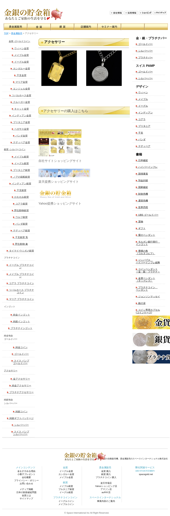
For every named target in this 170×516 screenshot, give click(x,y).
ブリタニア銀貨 (20, 170)
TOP (6, 33)
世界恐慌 (142, 207)
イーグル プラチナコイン (20, 266)
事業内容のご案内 (106, 501)
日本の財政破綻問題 (26, 492)
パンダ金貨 (20, 135)
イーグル (142, 105)
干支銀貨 (20, 190)
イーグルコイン (66, 501)
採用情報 (131, 13)
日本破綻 (142, 160)
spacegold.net (146, 474)
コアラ (141, 119)
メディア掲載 (26, 489)
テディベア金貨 (20, 142)
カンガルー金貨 (20, 68)
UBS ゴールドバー (147, 214)
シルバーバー (20, 424)
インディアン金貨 (20, 115)
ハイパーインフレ (147, 167)
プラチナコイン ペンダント (147, 288)
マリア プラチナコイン (20, 299)
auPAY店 (106, 492)
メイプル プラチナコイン (20, 275)
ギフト (141, 228)
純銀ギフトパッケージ (20, 418)
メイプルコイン (66, 504)
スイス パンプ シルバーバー (20, 433)
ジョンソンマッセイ (148, 296)
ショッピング (145, 13)
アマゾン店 (106, 489)
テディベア (143, 146)
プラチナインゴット (20, 328)
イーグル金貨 (20, 61)
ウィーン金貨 (20, 48)
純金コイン (20, 347)
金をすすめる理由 (26, 471)
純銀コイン (20, 411)
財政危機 (142, 193)
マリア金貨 (20, 82)
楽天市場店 (106, 483)
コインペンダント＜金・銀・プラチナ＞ (148, 270)
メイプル (142, 99)
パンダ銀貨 (20, 223)
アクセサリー (10, 370)
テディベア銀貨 (20, 230)
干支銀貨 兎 (20, 237)
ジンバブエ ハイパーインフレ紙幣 (148, 261)
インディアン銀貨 (20, 183)
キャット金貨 (20, 108)
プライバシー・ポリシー (26, 480)
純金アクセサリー (20, 385)
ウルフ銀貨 (20, 217)
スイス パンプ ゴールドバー (20, 362)
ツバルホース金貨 (20, 95)
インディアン (144, 112)
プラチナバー (144, 57)
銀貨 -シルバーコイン (15, 149)
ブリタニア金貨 (20, 122)
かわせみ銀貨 (20, 197)
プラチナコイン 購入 (106, 477)
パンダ (141, 139)
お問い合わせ (26, 483)
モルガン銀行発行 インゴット (148, 243)
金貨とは (26, 495)
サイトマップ (160, 13)
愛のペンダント (145, 235)
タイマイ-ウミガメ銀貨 (20, 250)
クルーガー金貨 (20, 102)
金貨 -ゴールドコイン (19, 41)
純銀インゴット (20, 321)
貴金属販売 (16, 33)
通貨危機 (142, 200)
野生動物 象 (20, 244)
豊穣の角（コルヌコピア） (145, 252)
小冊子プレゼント (26, 474)
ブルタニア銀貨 (66, 489)
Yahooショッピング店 (106, 486)
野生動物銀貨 (20, 210)
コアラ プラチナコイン (20, 283)
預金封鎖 (142, 180)
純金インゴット (20, 314)
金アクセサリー (20, 378)
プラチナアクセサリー (20, 392)
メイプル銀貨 (20, 156)
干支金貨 (20, 75)
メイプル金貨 (20, 55)
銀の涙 (141, 303)
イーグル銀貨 (20, 163)
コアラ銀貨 (20, 203)
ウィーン (142, 92)
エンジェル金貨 (20, 88)
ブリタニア (143, 126)
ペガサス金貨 (20, 129)
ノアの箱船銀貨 (20, 176)
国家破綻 (142, 187)
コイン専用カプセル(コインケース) (148, 311)
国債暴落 (142, 173)
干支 (139, 132)
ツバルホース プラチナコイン (20, 291)
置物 (139, 221)
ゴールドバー (20, 354)
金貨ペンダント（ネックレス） (145, 279)
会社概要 (116, 13)
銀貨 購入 (106, 474)
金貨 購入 (106, 471)
